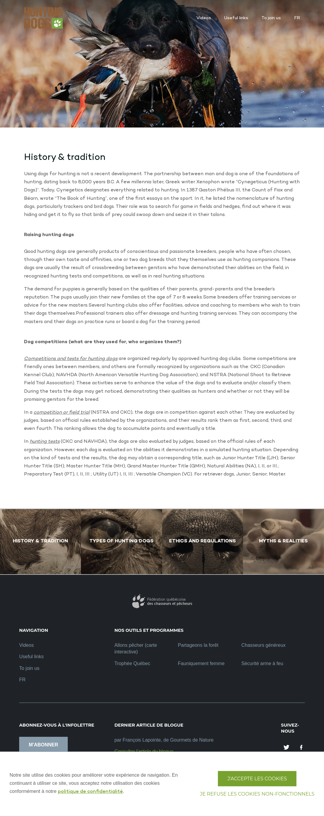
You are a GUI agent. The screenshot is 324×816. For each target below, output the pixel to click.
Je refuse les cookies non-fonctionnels (257, 794)
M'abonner (43, 744)
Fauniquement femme (201, 663)
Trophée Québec (132, 663)
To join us (29, 668)
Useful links (31, 656)
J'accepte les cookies (257, 779)
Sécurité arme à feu (262, 663)
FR (22, 679)
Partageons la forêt (198, 645)
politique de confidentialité (90, 792)
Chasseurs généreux (263, 645)
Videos (26, 645)
